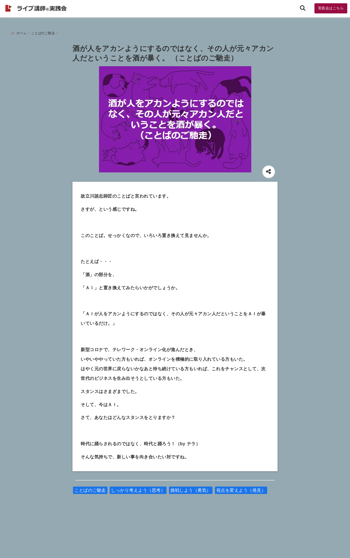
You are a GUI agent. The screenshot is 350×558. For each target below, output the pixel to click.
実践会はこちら (331, 8)
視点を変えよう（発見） (241, 487)
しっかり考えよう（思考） (138, 487)
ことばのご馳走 (90, 487)
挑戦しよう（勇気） (190, 487)
